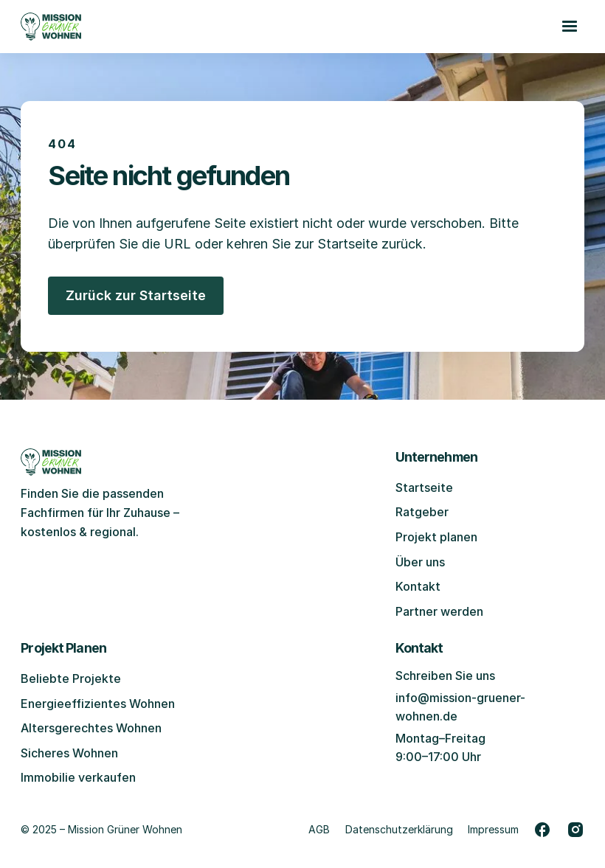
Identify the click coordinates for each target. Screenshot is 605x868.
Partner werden (439, 611)
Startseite (424, 487)
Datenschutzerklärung (399, 829)
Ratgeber (422, 511)
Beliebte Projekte (71, 678)
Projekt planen (436, 537)
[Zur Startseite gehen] (51, 27)
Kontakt (417, 586)
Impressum (493, 829)
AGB (319, 829)
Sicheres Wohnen (69, 753)
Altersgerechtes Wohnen (91, 728)
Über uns (420, 562)
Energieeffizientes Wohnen (98, 703)
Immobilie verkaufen (78, 777)
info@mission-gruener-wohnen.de (460, 707)
